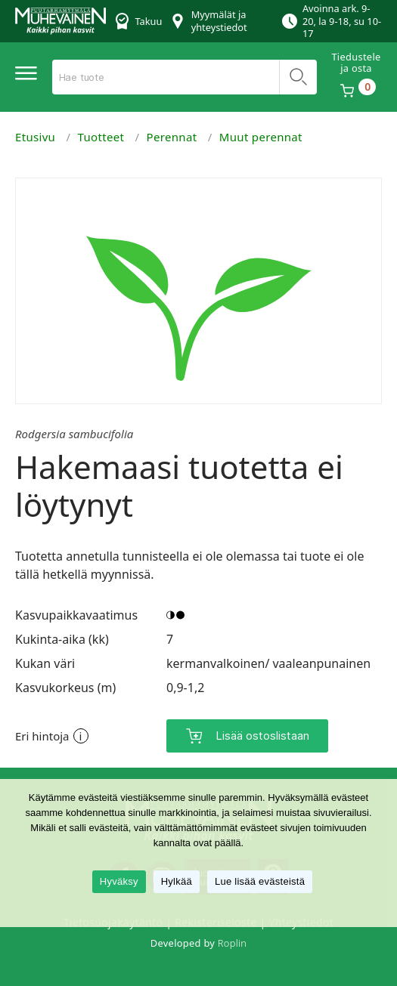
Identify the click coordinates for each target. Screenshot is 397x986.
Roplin (232, 943)
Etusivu (35, 136)
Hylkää (176, 881)
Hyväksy (119, 881)
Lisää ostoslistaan (262, 735)
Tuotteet (101, 136)
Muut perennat (260, 136)
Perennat (172, 136)
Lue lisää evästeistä (260, 881)
